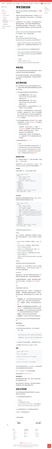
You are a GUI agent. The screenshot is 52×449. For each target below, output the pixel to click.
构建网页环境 (34, 152)
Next (6, 6)
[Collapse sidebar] (7, 425)
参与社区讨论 (4, 11)
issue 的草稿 (22, 128)
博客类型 (45, 7)
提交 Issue (5, 17)
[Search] (47, 3)
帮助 (24, 3)
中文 (23, 22)
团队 (27, 3)
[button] (41, 3)
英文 (26, 22)
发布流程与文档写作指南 (6, 26)
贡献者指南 (4, 13)
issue (39, 15)
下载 (21, 3)
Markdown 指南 (33, 122)
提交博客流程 (46, 8)
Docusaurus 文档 (27, 373)
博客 (14, 3)
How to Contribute (6, 15)
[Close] (50, 1)
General (3, 3)
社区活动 (3, 28)
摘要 (46, 11)
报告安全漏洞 (5, 22)
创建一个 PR (28, 140)
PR (35, 17)
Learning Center (9, 3)
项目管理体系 (5, 24)
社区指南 (2, 10)
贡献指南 (4, 19)
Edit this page (19, 417)
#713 (20, 117)
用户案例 (17, 3)
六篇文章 (20, 308)
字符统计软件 (34, 281)
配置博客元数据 (47, 10)
